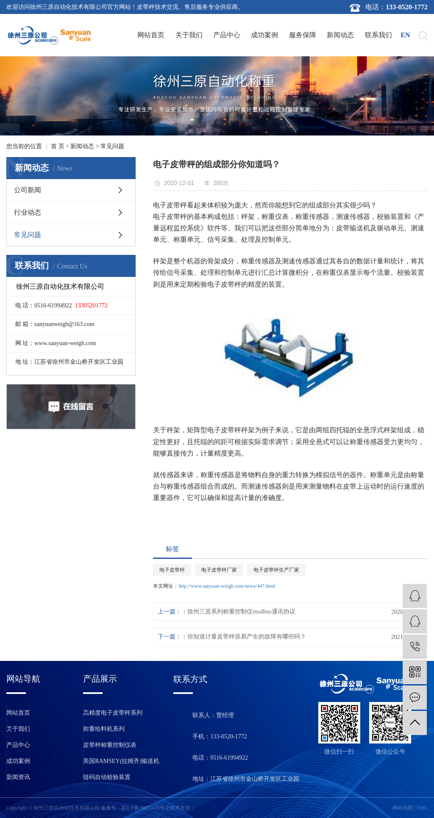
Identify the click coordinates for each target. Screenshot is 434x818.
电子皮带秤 (172, 570)
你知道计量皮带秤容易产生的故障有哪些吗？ (246, 636)
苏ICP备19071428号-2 (145, 808)
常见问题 (112, 146)
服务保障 (302, 35)
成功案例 (264, 35)
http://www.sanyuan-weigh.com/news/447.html (226, 586)
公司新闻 (27, 189)
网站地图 (402, 808)
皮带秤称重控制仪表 (109, 745)
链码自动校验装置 (107, 777)
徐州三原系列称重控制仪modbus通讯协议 (241, 611)
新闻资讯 (18, 777)
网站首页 (150, 35)
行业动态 (27, 212)
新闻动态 (340, 35)
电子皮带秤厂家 (219, 570)
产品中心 (226, 35)
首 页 (57, 146)
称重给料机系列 (104, 729)
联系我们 (378, 35)
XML (422, 808)
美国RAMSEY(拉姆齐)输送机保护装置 (121, 763)
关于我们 (189, 35)
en (405, 35)
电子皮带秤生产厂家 (276, 570)
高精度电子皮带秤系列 (112, 713)
